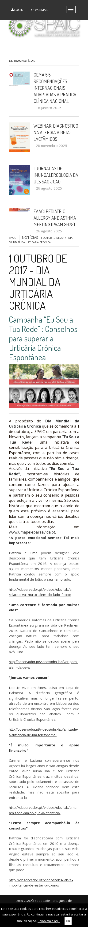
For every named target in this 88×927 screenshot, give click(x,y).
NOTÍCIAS (30, 237)
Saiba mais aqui (49, 921)
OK (68, 921)
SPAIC (12, 237)
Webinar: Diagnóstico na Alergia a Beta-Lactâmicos (56, 132)
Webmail (39, 10)
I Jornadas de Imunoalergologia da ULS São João (56, 175)
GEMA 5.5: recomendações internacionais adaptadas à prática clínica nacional (55, 88)
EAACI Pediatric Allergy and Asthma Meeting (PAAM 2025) (55, 217)
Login (17, 10)
